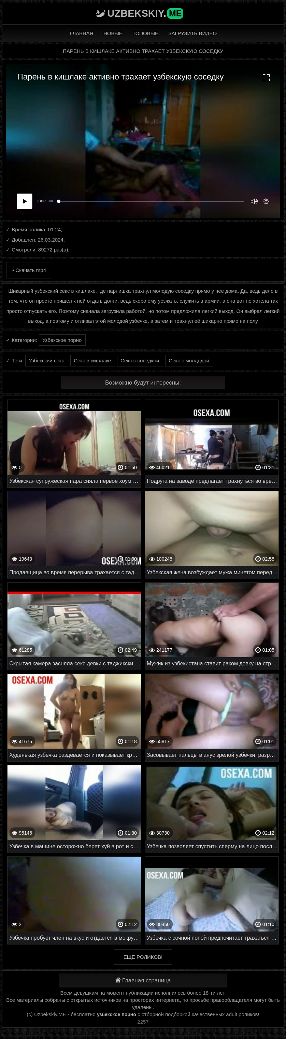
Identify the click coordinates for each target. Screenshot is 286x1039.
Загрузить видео (192, 33)
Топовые (145, 33)
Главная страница (143, 980)
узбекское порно (116, 1014)
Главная (82, 33)
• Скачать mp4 (29, 270)
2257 (142, 1022)
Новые (113, 33)
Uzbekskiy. (146, 13)
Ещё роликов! (143, 957)
